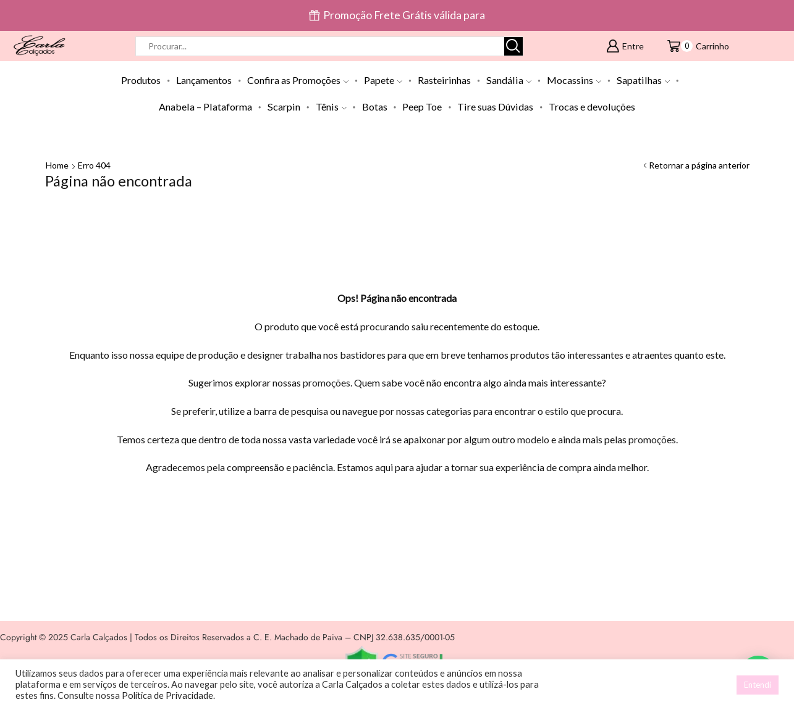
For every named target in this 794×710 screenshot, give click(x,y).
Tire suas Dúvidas (495, 106)
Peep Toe (422, 106)
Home (57, 165)
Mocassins (574, 80)
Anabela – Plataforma (205, 106)
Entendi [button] (757, 685)
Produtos (141, 80)
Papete (383, 80)
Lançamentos (204, 80)
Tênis (331, 106)
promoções (326, 382)
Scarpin (284, 106)
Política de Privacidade (167, 695)
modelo (533, 439)
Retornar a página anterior (699, 165)
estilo (556, 411)
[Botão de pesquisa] (513, 46)
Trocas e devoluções (592, 106)
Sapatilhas (643, 80)
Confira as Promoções (297, 80)
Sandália (508, 80)
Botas (374, 106)
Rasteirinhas (444, 80)
